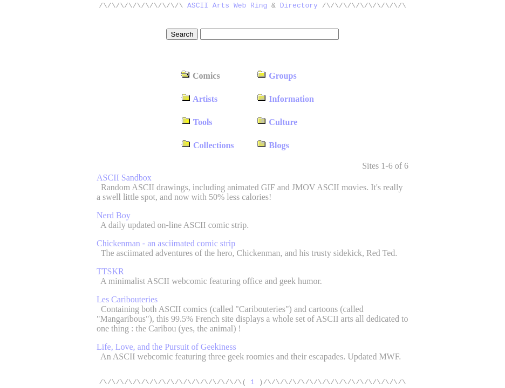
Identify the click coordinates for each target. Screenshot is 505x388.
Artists (199, 98)
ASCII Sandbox (124, 177)
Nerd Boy (114, 215)
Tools (197, 122)
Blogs (272, 145)
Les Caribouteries (127, 299)
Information (285, 98)
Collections (207, 145)
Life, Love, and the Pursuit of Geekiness (166, 346)
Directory (299, 6)
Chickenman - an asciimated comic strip (166, 243)
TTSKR (110, 271)
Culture (276, 122)
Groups (276, 75)
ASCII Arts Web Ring (227, 6)
